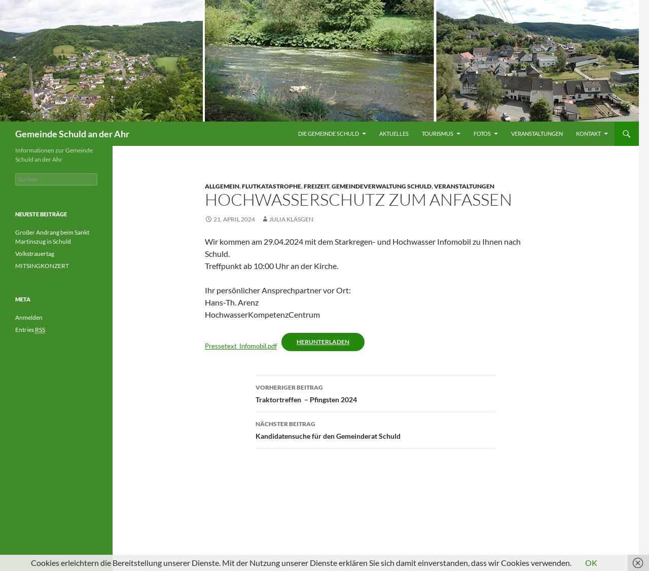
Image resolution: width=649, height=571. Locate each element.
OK (591, 562)
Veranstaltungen (537, 133)
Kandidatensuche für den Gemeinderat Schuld (376, 429)
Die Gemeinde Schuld (328, 133)
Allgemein (222, 186)
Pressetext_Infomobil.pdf (241, 346)
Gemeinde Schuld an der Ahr (72, 133)
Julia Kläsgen (291, 219)
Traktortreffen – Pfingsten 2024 (376, 393)
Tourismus (437, 133)
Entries (30, 330)
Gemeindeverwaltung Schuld (381, 186)
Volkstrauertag (35, 253)
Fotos (482, 133)
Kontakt (588, 133)
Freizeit (316, 186)
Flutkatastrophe (271, 186)
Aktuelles (394, 133)
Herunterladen (323, 342)
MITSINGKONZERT (42, 266)
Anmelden (29, 317)
